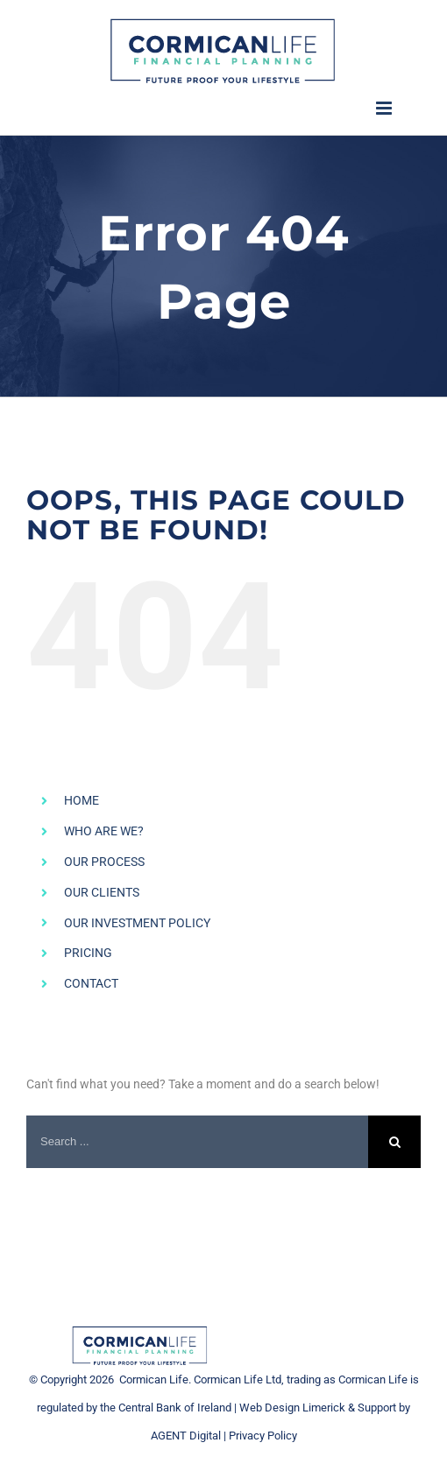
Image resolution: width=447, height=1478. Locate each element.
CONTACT (91, 983)
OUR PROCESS (104, 862)
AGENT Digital (186, 1435)
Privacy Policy (263, 1435)
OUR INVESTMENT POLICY (137, 923)
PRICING (88, 953)
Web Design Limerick (292, 1407)
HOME (81, 800)
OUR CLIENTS (101, 892)
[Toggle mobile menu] (385, 108)
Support (377, 1407)
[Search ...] (197, 1142)
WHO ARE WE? (104, 831)
